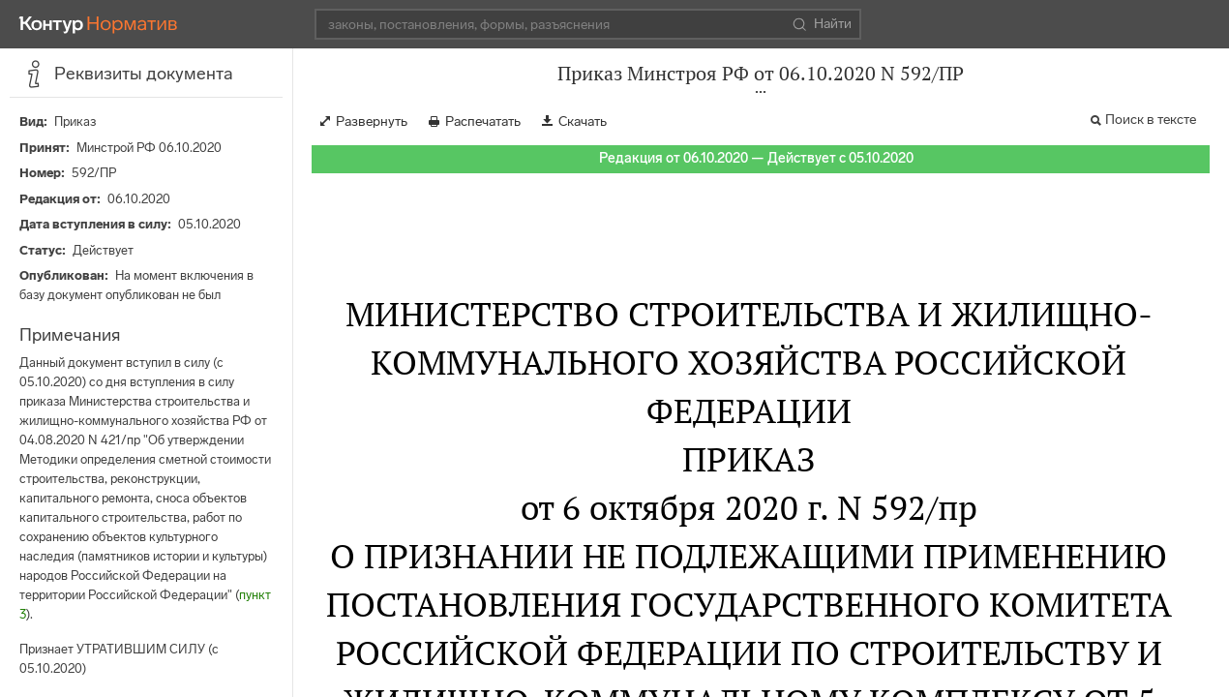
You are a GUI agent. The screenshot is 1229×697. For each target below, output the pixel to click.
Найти (822, 24)
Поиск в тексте (1150, 119)
